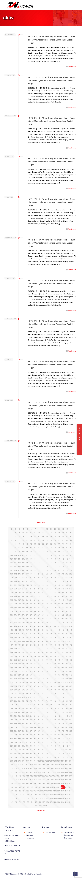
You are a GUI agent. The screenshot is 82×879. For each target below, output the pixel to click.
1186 (41, 806)
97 (11, 551)
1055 (66, 772)
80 (71, 544)
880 (70, 731)
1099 (51, 783)
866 (15, 731)
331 (51, 604)
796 (55, 712)
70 (31, 544)
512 (70, 645)
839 (35, 724)
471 (35, 638)
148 (23, 563)
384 (70, 615)
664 (39, 682)
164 (23, 566)
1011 (19, 765)
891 (51, 735)
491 (51, 641)
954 (47, 750)
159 (66, 563)
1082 (47, 780)
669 (59, 682)
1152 (70, 795)
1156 (23, 798)
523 (51, 649)
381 (59, 615)
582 (31, 664)
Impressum (68, 838)
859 (51, 727)
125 (59, 555)
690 (15, 690)
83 (19, 548)
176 (70, 566)
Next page (41, 810)
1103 (66, 783)
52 (23, 540)
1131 (51, 791)
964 (23, 753)
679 (35, 686)
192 (70, 570)
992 (70, 757)
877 (59, 731)
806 (31, 716)
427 (51, 626)
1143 (35, 795)
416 (70, 623)
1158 (31, 798)
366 (63, 611)
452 (23, 634)
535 (35, 652)
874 (47, 731)
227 (19, 581)
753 (11, 705)
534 (31, 652)
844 (55, 724)
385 (11, 619)
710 (31, 694)
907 (51, 739)
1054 (62, 772)
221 (59, 578)
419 (19, 626)
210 (15, 578)
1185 (37, 806)
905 (43, 739)
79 (67, 544)
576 (70, 660)
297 (43, 596)
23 (35, 533)
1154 (15, 798)
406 (31, 623)
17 (11, 533)
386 (15, 619)
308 (23, 600)
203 (51, 574)
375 (35, 615)
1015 (35, 765)
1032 (39, 768)
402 (15, 623)
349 (59, 608)
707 (19, 694)
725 (27, 697)
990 (63, 757)
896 (70, 735)
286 (63, 593)
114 (15, 555)
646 (31, 679)
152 (39, 563)
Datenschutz (68, 835)
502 (31, 645)
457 (43, 634)
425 (43, 626)
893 (59, 735)
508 (55, 645)
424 (39, 626)
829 (59, 720)
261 (27, 589)
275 (19, 593)
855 (35, 727)
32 (71, 533)
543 (66, 652)
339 (19, 608)
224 (70, 578)
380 (55, 615)
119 (35, 555)
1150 (62, 795)
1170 (15, 802)
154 (47, 563)
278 (31, 593)
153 (43, 563)
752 (70, 701)
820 (23, 720)
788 (23, 712)
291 (19, 596)
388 (23, 619)
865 (11, 731)
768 (70, 705)
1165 (59, 798)
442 (47, 630)
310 (31, 600)
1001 (43, 761)
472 (39, 638)
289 (11, 596)
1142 (31, 795)
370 (15, 615)
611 (19, 671)
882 (15, 735)
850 (15, 727)
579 (19, 664)
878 (63, 731)
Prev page (41, 522)
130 (15, 559)
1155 (19, 798)
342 (31, 608)
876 (55, 731)
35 (19, 537)
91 (51, 548)
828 (55, 720)
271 (66, 589)
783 (66, 709)
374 (31, 615)
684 (55, 686)
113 (11, 555)
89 (43, 548)
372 (23, 615)
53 (27, 540)
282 (47, 593)
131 (19, 559)
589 (59, 664)
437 (27, 630)
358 (31, 611)
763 (51, 705)
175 (66, 566)
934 (31, 746)
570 (47, 660)
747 (51, 701)
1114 (47, 787)
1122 (15, 791)
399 (66, 619)
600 (39, 667)
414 (63, 623)
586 (47, 664)
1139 (19, 795)
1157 (27, 798)
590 (63, 664)
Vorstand (29, 832)
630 (31, 675)
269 (59, 589)
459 (51, 634)
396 (55, 619)
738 (15, 701)
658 (15, 682)
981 (27, 757)
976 (70, 753)
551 (35, 656)
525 (59, 649)
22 (31, 533)
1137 (11, 795)
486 (31, 641)
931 (19, 746)
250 (47, 585)
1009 (11, 765)
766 (63, 705)
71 (35, 544)
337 (11, 608)
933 (27, 746)
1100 (55, 783)
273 (11, 593)
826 (47, 720)
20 (23, 533)
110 (63, 551)
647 (35, 679)
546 (15, 656)
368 (70, 611)
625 (11, 675)
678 (31, 686)
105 (43, 551)
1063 (35, 776)
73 (43, 544)
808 (39, 716)
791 (35, 712)
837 (27, 724)
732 (55, 697)
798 (63, 712)
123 (51, 555)
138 (47, 559)
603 (51, 667)
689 (11, 690)
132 (23, 559)
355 (19, 611)
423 (35, 626)
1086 (62, 780)
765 (59, 705)
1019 (51, 765)
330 (47, 604)
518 (31, 649)
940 (55, 746)
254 (63, 585)
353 (11, 611)
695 (35, 690)
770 (15, 709)
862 (63, 727)
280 (39, 593)
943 (66, 746)
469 (27, 638)
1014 (31, 765)
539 (51, 652)
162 (15, 566)
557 (59, 656)
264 (39, 589)
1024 (70, 765)
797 (59, 712)
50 (15, 540)
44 (55, 537)
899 (19, 739)
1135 (66, 791)
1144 (39, 795)
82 (15, 548)
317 (59, 600)
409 (43, 623)
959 (66, 750)
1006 (62, 761)
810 (47, 716)
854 (31, 727)
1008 (70, 761)
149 (27, 563)
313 (43, 600)
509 (59, 645)
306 (15, 600)
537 (43, 652)
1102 (62, 783)
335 (66, 604)
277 (27, 593)
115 (19, 555)
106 (47, 551)
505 (43, 645)
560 (70, 656)
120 (39, 555)
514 (15, 649)
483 (19, 641)
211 (19, 578)
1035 (51, 768)
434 (15, 630)
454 (31, 634)
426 (47, 626)
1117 (59, 787)
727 (35, 697)
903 (35, 739)
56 (39, 540)
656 (70, 679)
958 (63, 750)
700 (55, 690)
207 (66, 574)
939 (51, 746)
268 (55, 589)
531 (19, 652)
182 (31, 570)
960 (70, 750)
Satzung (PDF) (69, 832)
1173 (27, 802)
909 (59, 739)
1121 (11, 791)
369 (11, 615)
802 (15, 716)
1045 (27, 772)
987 (51, 757)
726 (31, 697)
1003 (51, 761)
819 (19, 720)
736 (70, 697)
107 (51, 551)
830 (63, 720)
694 (31, 690)
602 (47, 667)
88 (39, 548)
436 (23, 630)
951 (35, 750)
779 (51, 709)
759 (35, 705)
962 (15, 753)
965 (27, 753)
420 (23, 626)
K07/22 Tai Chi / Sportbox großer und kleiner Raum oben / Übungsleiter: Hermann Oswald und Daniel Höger (51, 39)
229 (27, 581)
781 (59, 709)
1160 (39, 798)
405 (27, 623)
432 (70, 626)
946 (15, 750)
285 (59, 593)
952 (39, 750)
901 (27, 739)
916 (23, 742)
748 (55, 701)
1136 (70, 791)
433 (11, 630)
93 (59, 548)
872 (39, 731)
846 (63, 724)
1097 (43, 783)
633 (43, 675)
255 (66, 585)
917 (27, 742)
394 (47, 619)
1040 (70, 768)
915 (19, 742)
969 (43, 753)
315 (51, 600)
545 (11, 656)
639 (66, 675)
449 (11, 634)
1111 (35, 787)
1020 (55, 765)
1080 (39, 780)
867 (19, 731)
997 (27, 761)
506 (47, 645)
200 (39, 574)
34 (15, 537)
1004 (55, 761)
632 (39, 675)
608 (70, 667)
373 (27, 615)
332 (55, 604)
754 (15, 705)
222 (63, 578)
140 (55, 559)
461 (59, 634)
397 (59, 619)
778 (47, 709)
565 (27, 660)
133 (27, 559)
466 (15, 638)
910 (63, 739)
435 (19, 630)
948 (23, 750)
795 (51, 712)
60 (55, 540)
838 (31, 724)
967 (35, 753)
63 (67, 540)
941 (59, 746)
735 (66, 697)
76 (55, 544)
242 (15, 585)
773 (27, 709)
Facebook (29, 835)
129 (11, 559)
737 (11, 701)
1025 (11, 768)
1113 (43, 787)
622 (63, 671)
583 (35, 664)
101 (27, 551)
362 (47, 611)
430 (63, 626)
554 (47, 656)
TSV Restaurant (50, 832)
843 (51, 724)
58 (47, 540)
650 (47, 679)
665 (43, 682)
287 (66, 593)
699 (51, 690)
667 (51, 682)
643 (19, 679)
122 (47, 555)
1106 (15, 787)
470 (31, 638)
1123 (19, 791)
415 (66, 623)
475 (51, 638)
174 (63, 566)
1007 (66, 761)
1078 (31, 780)
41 (43, 537)
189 (59, 570)
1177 (43, 802)
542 (63, 652)
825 (43, 720)
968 (39, 753)
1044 (23, 772)
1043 (19, 772)
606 (63, 667)
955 (51, 750)
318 (63, 600)
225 (11, 581)
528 (70, 649)
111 (66, 551)
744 (39, 701)
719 (66, 694)
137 (43, 559)
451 (19, 634)
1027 (19, 768)
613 (27, 671)
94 (63, 548)
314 (47, 600)
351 (66, 608)
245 (27, 585)
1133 (59, 791)
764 (55, 705)
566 (31, 660)
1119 (66, 787)
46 (63, 537)
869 (27, 731)
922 (47, 742)
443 (51, 630)
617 (43, 671)
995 (19, 761)
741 (27, 701)
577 (11, 664)
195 (19, 574)
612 (23, 671)
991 (66, 757)
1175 (35, 802)
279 (35, 593)
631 (35, 675)
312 (39, 600)
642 (15, 679)
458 (47, 634)
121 (43, 555)
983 (35, 757)
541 (59, 652)
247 (35, 585)
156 (55, 563)
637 (59, 675)
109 (59, 551)
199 (35, 574)
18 (15, 533)
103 (35, 551)
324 (23, 604)
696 (39, 690)
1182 (62, 802)
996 (23, 761)
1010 (15, 765)
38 (31, 537)
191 (66, 570)
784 (70, 709)
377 (43, 615)
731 (51, 697)
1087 (66, 780)
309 (27, 600)
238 (63, 581)
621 (59, 671)
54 (31, 540)
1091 (19, 783)
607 (66, 667)
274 (15, 593)
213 (27, 578)
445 (59, 630)
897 (11, 739)
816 (70, 716)
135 (35, 559)
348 (55, 608)
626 (15, 675)
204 (55, 574)
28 (55, 533)
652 (55, 679)
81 (11, 548)
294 (31, 596)
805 (27, 716)
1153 (11, 798)
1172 (23, 802)
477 (59, 638)
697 (43, 690)
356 (23, 611)
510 (63, 645)
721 (11, 697)
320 (70, 600)
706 (15, 694)
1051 (51, 772)
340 (23, 608)
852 (23, 727)
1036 (55, 768)
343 (35, 608)
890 (47, 735)
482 (15, 641)
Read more (72, 67)
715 (51, 694)
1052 (55, 772)
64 (71, 540)
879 (66, 731)
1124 (23, 791)
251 (51, 585)
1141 (27, 795)
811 (51, 716)
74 (47, 544)
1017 (43, 765)
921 (43, 742)
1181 (59, 802)
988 (55, 757)
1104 (70, 783)
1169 (11, 802)
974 (63, 753)
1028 (23, 768)
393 (43, 619)
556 (55, 656)
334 (63, 604)
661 (27, 682)
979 (19, 757)
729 (43, 697)
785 (11, 712)
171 (51, 566)
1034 (47, 768)
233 (43, 581)
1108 (23, 787)
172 (55, 566)
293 (27, 596)
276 (23, 593)
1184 (70, 802)
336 (70, 604)
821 (27, 720)
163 (19, 566)
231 (35, 581)
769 (11, 709)
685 (59, 686)
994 (15, 761)
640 (70, 675)
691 (19, 690)
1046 (31, 772)
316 (55, 600)
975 (66, 753)
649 (43, 679)
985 (43, 757)
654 (63, 679)
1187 (45, 806)
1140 (23, 795)
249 (43, 585)
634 (47, 675)
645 (27, 679)
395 (51, 619)
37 (27, 537)
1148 (55, 795)
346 (47, 608)
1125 (27, 791)
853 (27, 727)
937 (43, 746)
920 (39, 742)
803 (19, 716)
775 (35, 709)
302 (63, 596)
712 (39, 694)
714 (47, 694)
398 (63, 619)
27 (51, 533)
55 (35, 540)
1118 (62, 787)
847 (66, 724)
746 (47, 701)
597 (27, 667)
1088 (70, 780)
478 (63, 638)
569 (43, 660)
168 (39, 566)
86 (31, 548)
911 (66, 739)
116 (23, 555)
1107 (19, 787)
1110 (31, 787)
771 (19, 709)
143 (66, 559)
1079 (35, 780)
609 (11, 671)
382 (63, 615)
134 (31, 559)
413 (59, 623)
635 (51, 675)
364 (55, 611)
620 (55, 671)
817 (11, 720)
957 (59, 750)
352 (70, 608)
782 (63, 709)
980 (23, 757)
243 (19, 585)
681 (43, 686)
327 (35, 604)
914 (15, 742)
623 (66, 671)
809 (43, 716)
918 (31, 742)
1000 (39, 761)
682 (47, 686)
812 (55, 716)
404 (23, 623)
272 (70, 589)
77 (59, 544)
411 (51, 623)
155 (51, 563)
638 (63, 675)
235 (51, 581)
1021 (59, 765)
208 (70, 574)
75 (51, 544)
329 (43, 604)
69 (27, 544)
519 (35, 649)
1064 (39, 776)
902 (31, 739)
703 (66, 690)
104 (39, 551)
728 (39, 697)
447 (66, 630)
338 (15, 608)
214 (31, 578)
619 (51, 671)
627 (19, 675)
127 (66, 555)
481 (11, 641)
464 (70, 634)
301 (59, 596)
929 (11, 746)
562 (15, 660)
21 (27, 533)
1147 (51, 795)
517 (27, 649)
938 (47, 746)
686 (63, 686)
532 (23, 652)
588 (55, 664)
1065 (43, 776)
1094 (31, 783)
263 (35, 589)
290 (15, 596)
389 (27, 619)
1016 (39, 765)
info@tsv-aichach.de (11, 859)
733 (59, 697)
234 (47, 581)
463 (66, 634)
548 (23, 656)
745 (43, 701)
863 (66, 727)
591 (66, 664)
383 (66, 615)
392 (39, 619)
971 (51, 753)
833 (11, 724)
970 (47, 753)
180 (23, 570)
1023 (66, 765)
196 (23, 574)
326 (31, 604)
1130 (47, 791)
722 (15, 697)
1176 (39, 802)
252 (55, 585)
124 (55, 555)
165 (27, 566)
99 (19, 551)
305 (11, 600)
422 (31, 626)
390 (31, 619)
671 (66, 682)
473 (43, 638)
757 (27, 705)
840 (39, 724)
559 (66, 656)
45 (59, 537)
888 (39, 735)
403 (19, 623)
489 (43, 641)
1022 (62, 765)
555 (51, 656)
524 (55, 649)
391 (35, 619)
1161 (43, 798)
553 (43, 656)
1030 (31, 768)
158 (63, 563)
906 (47, 739)
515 (19, 649)
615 (35, 671)
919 (35, 742)
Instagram (30, 838)
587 (51, 664)
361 (43, 611)
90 (47, 548)
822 (31, 720)
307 (19, 600)
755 (19, 705)
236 (55, 581)
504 (39, 645)
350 (63, 608)
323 (19, 604)
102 (31, 551)
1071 (66, 776)
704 (70, 690)
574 (63, 660)
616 (39, 671)
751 (66, 701)
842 (47, 724)
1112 (39, 787)
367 (66, 611)
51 (19, 540)
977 (11, 757)
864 (70, 727)
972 (55, 753)
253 (59, 585)
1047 (35, 772)
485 (27, 641)
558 (63, 656)
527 (66, 649)
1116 (55, 787)
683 (51, 686)
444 (55, 630)
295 (35, 596)
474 (47, 638)
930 (15, 746)
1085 (59, 780)
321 (11, 604)
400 (70, 619)
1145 (43, 795)
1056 (70, 772)
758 (31, 705)
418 (15, 626)
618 (47, 671)
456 (39, 634)
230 (31, 581)
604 (55, 667)
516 (23, 649)
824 (39, 720)
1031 (35, 768)
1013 (27, 765)
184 (39, 570)
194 (15, 574)
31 (67, 533)
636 (55, 675)
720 (70, 694)
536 (39, 652)
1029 (27, 768)
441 (43, 630)
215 (35, 578)
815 (66, 716)
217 (43, 578)
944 (70, 746)
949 (27, 750)
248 (39, 585)
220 (55, 578)
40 (39, 537)
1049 (43, 772)
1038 (62, 768)
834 (15, 724)
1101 (59, 783)
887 (35, 735)
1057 (11, 776)
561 (11, 660)
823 (35, 720)
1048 (39, 772)
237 (59, 581)
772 (23, 709)
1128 (39, 791)
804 (23, 716)
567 (35, 660)
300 (55, 596)
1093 (27, 783)
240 (70, 581)
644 (23, 679)
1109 (27, 787)
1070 (62, 776)
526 (63, 649)
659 (19, 682)
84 (23, 548)
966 (31, 753)
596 (23, 667)
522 (47, 649)
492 (55, 641)
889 (43, 735)
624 (70, 671)
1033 (43, 768)
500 (23, 645)
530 (15, 652)
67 (19, 544)
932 (23, 746)
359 (35, 611)
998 (31, 761)
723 (19, 697)
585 (43, 664)
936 (39, 746)
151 (35, 563)
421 (27, 626)
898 (15, 739)
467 (19, 638)
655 (66, 679)
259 (19, 589)
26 (47, 533)
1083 (51, 780)
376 (39, 615)
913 (11, 742)
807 (35, 716)
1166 (62, 798)
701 (59, 690)
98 (15, 551)
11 (51, 529)
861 (59, 727)
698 (47, 690)
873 (43, 731)
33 (11, 537)
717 (59, 694)
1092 (23, 783)
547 (19, 656)
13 (59, 529)
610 (15, 671)
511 (66, 645)
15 (67, 529)
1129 (43, 791)
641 (11, 679)
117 (27, 555)
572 (55, 660)
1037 (59, 768)
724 (23, 697)
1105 (11, 787)
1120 (70, 787)
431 (66, 626)
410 (47, 623)
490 (47, 641)
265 (43, 589)
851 (19, 727)
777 (43, 709)
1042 (15, 772)
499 (19, 645)
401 (11, 623)
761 (43, 705)
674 (15, 686)
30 (63, 533)
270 (63, 589)
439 (35, 630)
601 (43, 667)
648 (39, 679)
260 (23, 589)
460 (55, 634)
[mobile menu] (74, 5)
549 (27, 656)
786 (15, 712)
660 (23, 682)
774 (31, 709)
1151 (66, 795)
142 (63, 559)
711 (35, 694)
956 (55, 750)
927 (66, 742)
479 (66, 638)
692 (23, 690)
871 (35, 731)
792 (39, 712)
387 (19, 619)
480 (70, 638)
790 (31, 712)
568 (39, 660)
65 (11, 544)
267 (51, 589)
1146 (47, 795)
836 (23, 724)
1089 (11, 783)
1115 (51, 787)
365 (59, 611)
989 (59, 757)
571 (51, 660)
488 (39, 641)
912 (70, 739)
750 (63, 701)
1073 (11, 780)
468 (23, 638)
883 (19, 735)
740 (23, 701)
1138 (15, 795)
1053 (59, 772)
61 (59, 540)
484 (23, 641)
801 (11, 716)
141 (59, 559)
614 (31, 671)
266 (47, 589)
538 (47, 652)
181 (27, 570)
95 (67, 548)
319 (66, 600)
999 (35, 761)
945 (11, 750)
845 (59, 724)
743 (35, 701)
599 (35, 667)
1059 (19, 776)
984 (39, 757)
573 (59, 660)
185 (43, 570)
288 (70, 593)
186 (47, 570)
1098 (47, 783)
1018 (47, 765)
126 (63, 555)
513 (11, 649)
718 (63, 694)
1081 (43, 780)
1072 (70, 776)
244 (23, 585)
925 (59, 742)
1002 (47, 761)
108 (55, 551)
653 (59, 679)
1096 (39, 783)
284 (55, 593)
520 (39, 649)
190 (63, 570)
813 (59, 716)
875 (51, 731)
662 (31, 682)
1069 (59, 776)
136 (39, 559)
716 (55, 694)
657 (11, 682)
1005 (59, 761)
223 (66, 578)
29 (59, 533)
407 (35, 623)
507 (51, 645)
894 (63, 735)
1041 (11, 772)
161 (11, 566)
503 (35, 645)
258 (15, 589)
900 (23, 739)
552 (39, 656)
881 (11, 735)
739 (19, 701)
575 (66, 660)
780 (55, 709)
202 (47, 574)
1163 (51, 798)
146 (15, 563)
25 (43, 533)
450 (15, 634)
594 (15, 667)
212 (23, 578)
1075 (19, 780)
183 (35, 570)
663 (35, 682)
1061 (27, 776)
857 (43, 727)
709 (27, 694)
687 (66, 686)
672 (70, 682)
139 (51, 559)
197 (27, 574)
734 (63, 697)
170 (47, 566)
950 (31, 750)
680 (39, 686)
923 (51, 742)
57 (43, 540)
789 (27, 712)
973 (59, 753)
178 (15, 570)
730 (47, 697)
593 (11, 667)
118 (31, 555)
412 (55, 623)
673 (11, 686)
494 (63, 641)
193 (11, 574)
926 (63, 742)
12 (55, 529)
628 (23, 675)
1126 (31, 791)
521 (43, 649)
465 (11, 638)
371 (19, 615)
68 (23, 544)
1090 (15, 783)
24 (39, 533)
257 (11, 589)
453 (27, 634)
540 (55, 652)
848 (70, 724)
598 (31, 667)
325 (27, 604)
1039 (66, 768)
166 (31, 566)
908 (55, 739)
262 (31, 589)
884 (23, 735)
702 (63, 690)
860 (55, 727)
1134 (62, 791)
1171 (19, 802)
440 (39, 630)
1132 (55, 791)
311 (35, 600)
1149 (59, 795)
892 (55, 735)
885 (27, 735)
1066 (47, 776)
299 (51, 596)
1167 (66, 798)
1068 (55, 776)
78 (63, 544)
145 (11, 563)
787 (19, 712)
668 (55, 682)
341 (27, 608)
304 (70, 596)
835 (19, 724)
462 (63, 634)
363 (51, 611)
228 (23, 581)
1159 (35, 798)
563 (19, 660)
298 (47, 596)
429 (59, 626)
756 (23, 705)
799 (66, 712)
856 (39, 727)
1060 (23, 776)
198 (31, 574)
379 (51, 615)
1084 (55, 780)
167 (35, 566)
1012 (23, 765)
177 (11, 570)
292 (23, 596)
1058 (15, 776)
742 (31, 701)
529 (11, 652)
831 (66, 720)
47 (67, 537)
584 (39, 664)
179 (19, 570)
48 (71, 537)
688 (70, 686)
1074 (15, 780)
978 (15, 757)
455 (35, 634)
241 (11, 585)
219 (51, 578)
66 (15, 544)
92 (55, 548)
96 (71, 548)
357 (27, 611)
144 (70, 559)
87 (35, 548)
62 (63, 540)
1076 (23, 780)
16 (71, 529)
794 (47, 712)
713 (43, 694)
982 (31, 757)
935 (35, 746)
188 (55, 570)
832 (70, 720)
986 (47, 757)
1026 (15, 768)
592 (70, 664)
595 (19, 667)
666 (47, 682)
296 (39, 596)
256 (70, 585)
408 (39, 623)
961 (11, 753)
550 (31, 656)
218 (47, 578)
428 (55, 626)
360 (39, 611)
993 (11, 761)
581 (27, 664)
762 (47, 705)
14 (63, 529)
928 (70, 742)
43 (51, 537)
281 (43, 593)
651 (51, 679)
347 (51, 608)
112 (70, 551)
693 (27, 690)
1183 (66, 802)
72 (39, 544)
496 (70, 641)
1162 (47, 798)
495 (66, 641)
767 (66, 705)
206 (63, 574)
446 (63, 630)
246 (31, 585)
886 (31, 735)
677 (27, 686)
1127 (35, 791)
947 (19, 750)
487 (35, 641)
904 (39, 739)
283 (51, 593)
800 (70, 712)
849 (11, 727)
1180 (55, 802)
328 (39, 604)
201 (43, 574)
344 (39, 608)
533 (27, 652)
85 (27, 548)
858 (47, 727)
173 (59, 566)
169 (43, 566)
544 (70, 652)
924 (55, 742)
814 (63, 716)
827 (51, 720)
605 (59, 667)
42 (47, 537)
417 (11, 626)
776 (39, 709)
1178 (47, 802)
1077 (27, 780)
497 (11, 645)
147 (19, 563)
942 (63, 746)
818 (15, 720)
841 (43, 724)
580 (23, 664)
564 (23, 660)
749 (59, 701)
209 (11, 578)
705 (11, 694)
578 (15, 664)
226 (15, 581)
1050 (47, 772)
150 (31, 563)
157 (59, 563)
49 (11, 540)
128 (70, 555)
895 (66, 735)
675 (19, 686)
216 (39, 578)
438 (31, 630)
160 (70, 563)
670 (63, 682)
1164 (55, 798)
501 (27, 645)
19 (19, 533)
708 (23, 694)
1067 (51, 776)
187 (51, 570)
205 (59, 574)
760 (39, 705)
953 (43, 750)
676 (23, 686)
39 (35, 537)
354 (15, 611)
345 (43, 608)
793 (43, 712)
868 (23, 731)
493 (59, 641)
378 (47, 615)
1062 (31, 776)
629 (27, 675)
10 (47, 529)
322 (15, 604)
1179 (51, 802)
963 (19, 753)
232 (39, 581)
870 (31, 731)
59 (51, 540)
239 (66, 581)
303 (66, 596)
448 (70, 630)
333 (59, 604)
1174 (31, 802)
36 (23, 537)
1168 (70, 798)
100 (23, 551)
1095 (35, 783)
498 (15, 645)
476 (55, 638)
